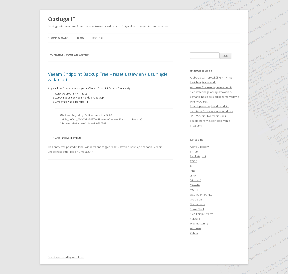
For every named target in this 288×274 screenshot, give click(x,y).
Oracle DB (196, 199)
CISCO (193, 161)
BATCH (194, 151)
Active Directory (199, 146)
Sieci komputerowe (201, 214)
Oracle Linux (197, 204)
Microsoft (195, 180)
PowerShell (197, 209)
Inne (81, 147)
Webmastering (199, 223)
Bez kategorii (198, 156)
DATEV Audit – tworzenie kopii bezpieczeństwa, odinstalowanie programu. (210, 120)
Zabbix (194, 233)
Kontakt (97, 38)
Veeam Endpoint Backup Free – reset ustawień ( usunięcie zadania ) (108, 76)
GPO (193, 166)
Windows (90, 147)
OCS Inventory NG (201, 194)
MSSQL (194, 190)
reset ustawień (120, 147)
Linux (193, 175)
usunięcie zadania (141, 147)
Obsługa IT (62, 19)
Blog (80, 38)
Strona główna (58, 38)
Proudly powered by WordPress (66, 257)
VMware (195, 218)
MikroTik (195, 185)
